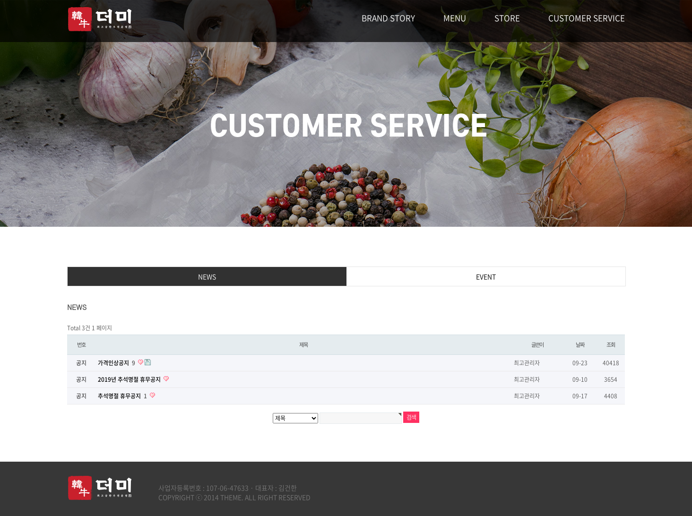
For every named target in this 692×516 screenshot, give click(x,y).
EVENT (486, 276)
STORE (507, 18)
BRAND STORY (388, 18)
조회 (610, 345)
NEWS (207, 276)
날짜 (580, 345)
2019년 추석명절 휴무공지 (130, 379)
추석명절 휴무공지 (123, 396)
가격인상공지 (117, 363)
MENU (454, 18)
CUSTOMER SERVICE (586, 18)
